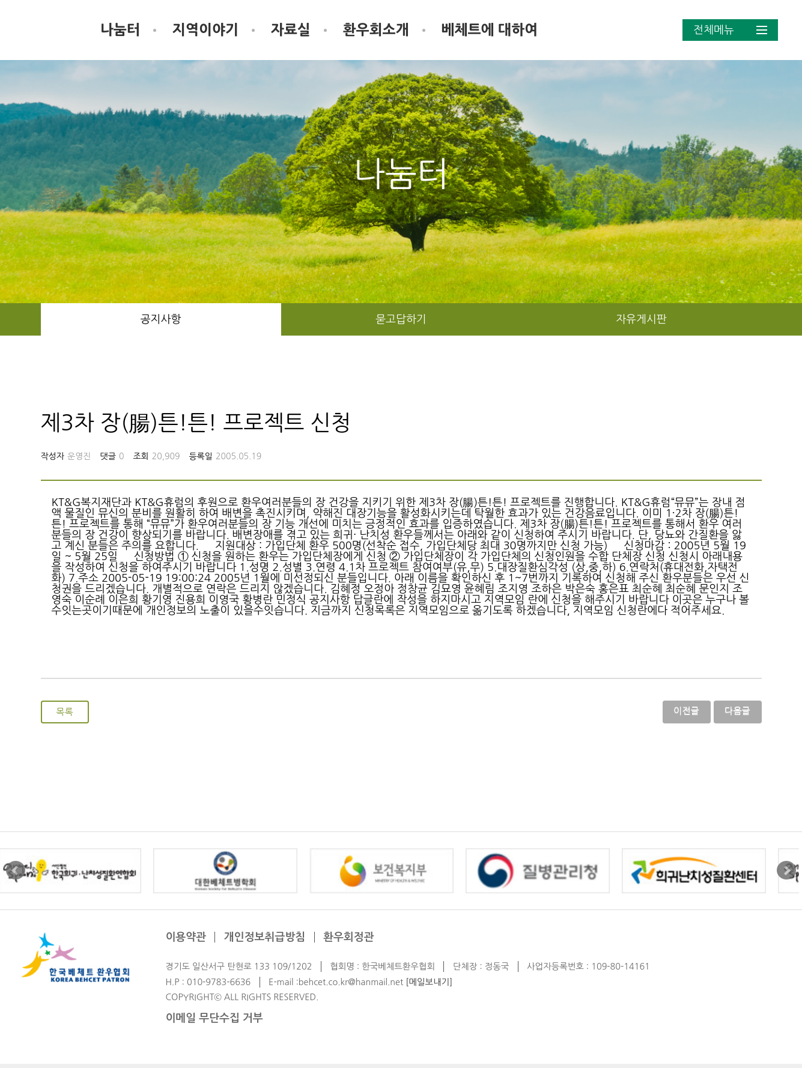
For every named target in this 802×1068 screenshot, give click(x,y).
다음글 (737, 712)
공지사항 (161, 319)
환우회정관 (348, 941)
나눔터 (210, 30)
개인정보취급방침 (264, 941)
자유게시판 (641, 319)
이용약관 (185, 941)
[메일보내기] (429, 986)
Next (786, 874)
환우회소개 (466, 30)
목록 (65, 713)
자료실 (381, 30)
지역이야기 (296, 30)
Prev (15, 874)
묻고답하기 (401, 319)
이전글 (686, 712)
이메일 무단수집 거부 (214, 1022)
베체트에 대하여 (580, 30)
